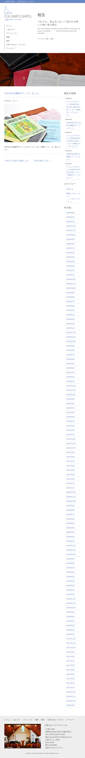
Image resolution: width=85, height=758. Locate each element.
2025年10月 (71, 235)
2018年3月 (70, 625)
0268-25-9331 (9, 1)
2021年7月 (70, 461)
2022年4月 (70, 421)
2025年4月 (70, 262)
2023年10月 (71, 341)
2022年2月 (70, 430)
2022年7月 (70, 408)
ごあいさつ (10, 29)
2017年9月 (70, 652)
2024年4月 (70, 315)
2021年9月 (70, 452)
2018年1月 (70, 634)
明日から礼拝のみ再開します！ (17, 161)
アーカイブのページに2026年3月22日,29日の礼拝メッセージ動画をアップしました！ (73, 141)
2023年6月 (70, 359)
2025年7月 (70, 248)
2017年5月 (70, 670)
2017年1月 (70, 688)
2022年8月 (70, 404)
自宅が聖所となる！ (42, 161)
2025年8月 (70, 244)
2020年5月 (70, 523)
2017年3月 (70, 679)
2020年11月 (71, 497)
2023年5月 (70, 364)
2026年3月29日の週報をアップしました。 (73, 156)
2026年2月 (70, 222)
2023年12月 (71, 333)
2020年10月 (71, 501)
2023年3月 (70, 372)
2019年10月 (71, 554)
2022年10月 (71, 395)
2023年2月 (70, 377)
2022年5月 (70, 417)
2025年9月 (70, 239)
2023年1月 (70, 381)
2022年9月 (70, 399)
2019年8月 (70, 563)
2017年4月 (70, 674)
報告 (8, 41)
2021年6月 (70, 466)
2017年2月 (70, 683)
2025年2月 (70, 270)
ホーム (9, 26)
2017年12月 (71, 639)
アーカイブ (10, 48)
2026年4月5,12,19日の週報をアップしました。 (73, 125)
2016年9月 (70, 705)
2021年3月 (70, 479)
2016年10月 (71, 701)
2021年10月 (71, 448)
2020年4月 (70, 528)
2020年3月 (70, 532)
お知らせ (14, 101)
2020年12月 (71, 492)
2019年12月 (71, 546)
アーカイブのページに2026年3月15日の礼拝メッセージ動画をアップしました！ (73, 172)
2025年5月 (70, 257)
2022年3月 (70, 426)
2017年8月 (70, 656)
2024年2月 (70, 324)
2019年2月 (70, 590)
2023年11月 (71, 337)
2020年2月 (70, 537)
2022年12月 (71, 386)
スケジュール (11, 33)
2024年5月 (70, 310)
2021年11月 (71, 443)
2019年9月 (70, 559)
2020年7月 (70, 514)
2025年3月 (70, 266)
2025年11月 (71, 230)
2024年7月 (70, 301)
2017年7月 (70, 661)
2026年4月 (70, 213)
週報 (8, 37)
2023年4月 (70, 368)
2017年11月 (71, 643)
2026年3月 (70, 217)
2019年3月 (70, 585)
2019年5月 (70, 577)
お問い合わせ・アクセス (25, 1)
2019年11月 (71, 550)
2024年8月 (70, 297)
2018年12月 (71, 599)
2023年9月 (70, 346)
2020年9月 (70, 506)
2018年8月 (70, 617)
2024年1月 (70, 328)
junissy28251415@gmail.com (60, 737)
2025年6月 (70, 253)
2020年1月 (70, 541)
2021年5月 (70, 470)
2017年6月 (70, 665)
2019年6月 (70, 572)
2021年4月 (70, 475)
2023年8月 (70, 350)
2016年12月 (71, 692)
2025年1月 (70, 275)
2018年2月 (70, 630)
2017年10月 (71, 648)
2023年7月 (70, 355)
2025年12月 (71, 226)
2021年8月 (70, 457)
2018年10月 (71, 608)
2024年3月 (70, 319)
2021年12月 (71, 439)
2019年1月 (70, 594)
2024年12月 (71, 279)
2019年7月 (70, 568)
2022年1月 (70, 435)
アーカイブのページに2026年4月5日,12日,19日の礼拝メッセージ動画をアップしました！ (73, 108)
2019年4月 (70, 581)
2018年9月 (70, 612)
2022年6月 (70, 412)
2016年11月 (71, 696)
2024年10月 (71, 288)
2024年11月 (71, 284)
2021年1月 (70, 488)
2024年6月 (70, 306)
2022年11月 (71, 390)
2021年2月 (70, 483)
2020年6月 (70, 519)
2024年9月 (70, 293)
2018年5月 (70, 621)
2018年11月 (71, 603)
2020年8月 (70, 510)
